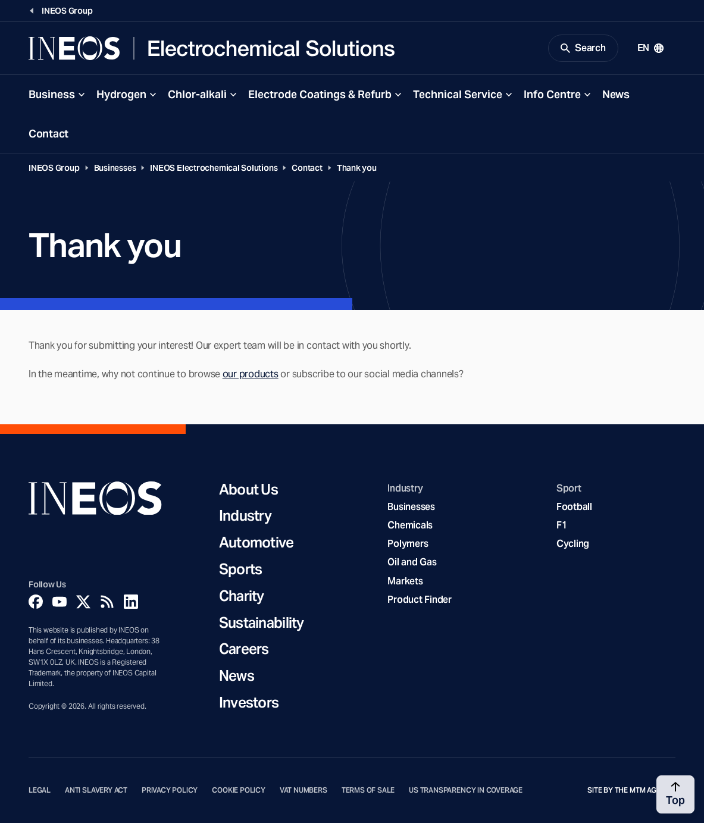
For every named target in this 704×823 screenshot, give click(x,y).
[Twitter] (83, 601)
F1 (561, 525)
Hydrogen (121, 94)
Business (52, 94)
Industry (245, 516)
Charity (241, 596)
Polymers (407, 543)
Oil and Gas (411, 562)
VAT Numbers (303, 790)
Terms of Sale (368, 790)
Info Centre (552, 94)
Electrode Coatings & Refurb (320, 94)
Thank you (357, 168)
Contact (48, 133)
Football (574, 506)
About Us (248, 490)
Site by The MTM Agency (631, 790)
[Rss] (107, 601)
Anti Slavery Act (96, 790)
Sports (240, 569)
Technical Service (457, 94)
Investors (249, 703)
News (616, 94)
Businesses (115, 168)
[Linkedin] (131, 601)
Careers (244, 649)
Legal (40, 790)
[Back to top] (675, 794)
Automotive (256, 543)
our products (251, 374)
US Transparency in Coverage (465, 790)
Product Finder (419, 599)
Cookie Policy (238, 790)
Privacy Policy (170, 790)
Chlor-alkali (197, 94)
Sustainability (261, 623)
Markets (405, 581)
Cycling (572, 543)
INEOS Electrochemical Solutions (213, 168)
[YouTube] (59, 601)
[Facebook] (36, 601)
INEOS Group (54, 168)
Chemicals (410, 525)
